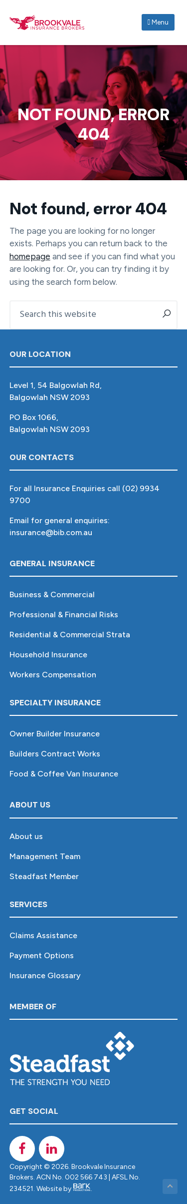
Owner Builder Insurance (54, 733)
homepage (29, 256)
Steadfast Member (44, 876)
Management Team (44, 856)
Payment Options (41, 955)
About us (26, 836)
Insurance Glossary (45, 975)
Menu (158, 22)
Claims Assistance (43, 935)
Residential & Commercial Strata (69, 634)
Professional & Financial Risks (63, 614)
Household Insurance (48, 654)
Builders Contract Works (54, 753)
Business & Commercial (52, 594)
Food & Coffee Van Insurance (63, 773)
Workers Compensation (52, 674)
